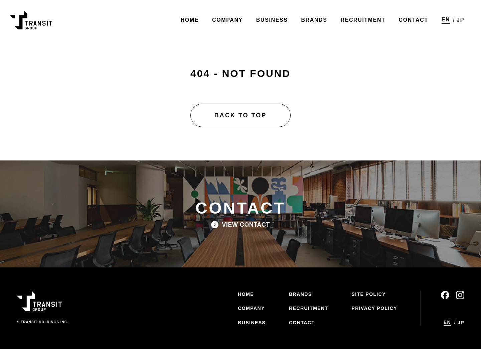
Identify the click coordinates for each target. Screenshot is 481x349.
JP (460, 20)
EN (446, 19)
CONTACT (302, 322)
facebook (445, 295)
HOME (246, 294)
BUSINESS (252, 322)
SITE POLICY (368, 294)
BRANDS (300, 294)
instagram (460, 295)
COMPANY (251, 308)
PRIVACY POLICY (374, 308)
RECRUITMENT (308, 308)
